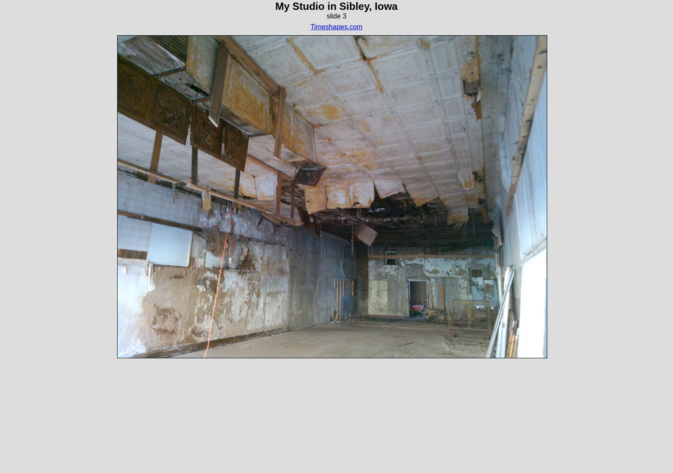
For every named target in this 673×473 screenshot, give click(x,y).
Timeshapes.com (336, 27)
